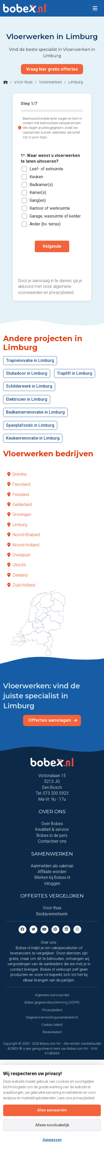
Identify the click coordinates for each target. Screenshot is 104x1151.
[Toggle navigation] (95, 8)
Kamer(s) (38, 192)
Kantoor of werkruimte (50, 208)
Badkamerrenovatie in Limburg (35, 412)
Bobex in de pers (52, 835)
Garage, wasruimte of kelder (55, 216)
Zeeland (17, 575)
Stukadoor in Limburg (26, 373)
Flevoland (18, 484)
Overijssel (18, 554)
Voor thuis (23, 82)
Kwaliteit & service (52, 829)
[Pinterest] (55, 929)
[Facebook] (22, 929)
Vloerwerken (50, 82)
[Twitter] (33, 929)
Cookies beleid (52, 1025)
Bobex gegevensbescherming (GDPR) (52, 1002)
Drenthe (17, 474)
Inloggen (52, 883)
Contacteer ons (52, 841)
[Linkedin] (66, 929)
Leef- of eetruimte (46, 168)
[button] (95, 8)
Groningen (19, 514)
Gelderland (19, 504)
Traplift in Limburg (74, 373)
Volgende (52, 246)
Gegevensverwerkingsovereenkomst (52, 1017)
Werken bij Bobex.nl (52, 877)
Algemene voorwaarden (52, 995)
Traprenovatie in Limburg (30, 360)
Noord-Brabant (23, 534)
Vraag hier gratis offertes (52, 69)
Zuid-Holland (21, 585)
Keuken (36, 176)
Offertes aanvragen (52, 720)
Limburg (17, 524)
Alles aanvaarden (52, 1110)
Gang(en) (38, 200)
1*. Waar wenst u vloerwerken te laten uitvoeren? (50, 158)
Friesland (18, 494)
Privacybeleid (52, 1010)
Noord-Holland (23, 544)
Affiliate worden (52, 871)
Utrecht (16, 564)
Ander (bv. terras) (45, 223)
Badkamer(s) (41, 184)
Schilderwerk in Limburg (29, 386)
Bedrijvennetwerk (52, 913)
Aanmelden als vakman (52, 865)
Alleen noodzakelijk (52, 1125)
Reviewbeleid (52, 1032)
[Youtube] (44, 929)
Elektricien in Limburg (26, 399)
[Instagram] (77, 929)
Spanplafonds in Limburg (30, 425)
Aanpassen (52, 1140)
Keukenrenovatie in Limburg (33, 438)
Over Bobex (52, 823)
